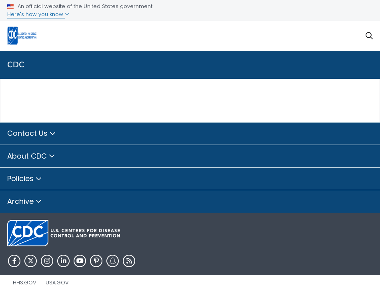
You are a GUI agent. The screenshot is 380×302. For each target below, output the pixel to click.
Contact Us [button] (31, 133)
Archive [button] (24, 201)
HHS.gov (24, 282)
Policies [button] (24, 179)
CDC (15, 64)
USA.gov (57, 282)
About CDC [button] (31, 156)
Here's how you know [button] (38, 14)
